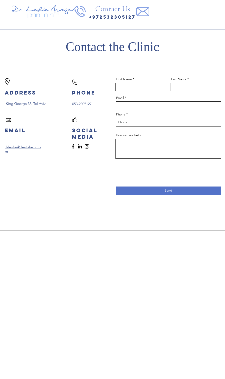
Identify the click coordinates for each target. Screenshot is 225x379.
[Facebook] (73, 146)
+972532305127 (112, 17)
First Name (124, 79)
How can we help (128, 135)
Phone (120, 114)
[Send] (168, 191)
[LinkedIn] (80, 146)
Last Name (178, 79)
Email (120, 97)
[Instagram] (87, 146)
